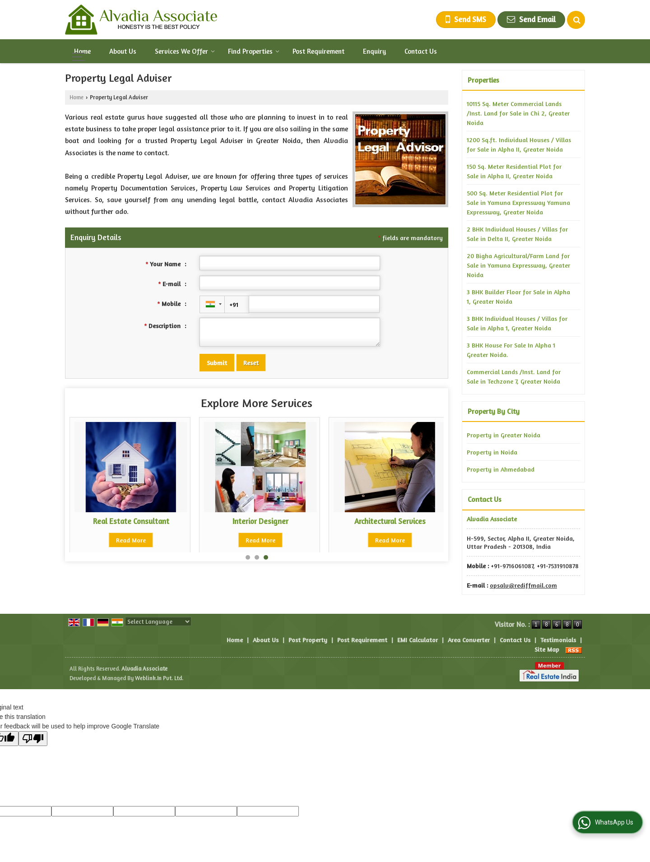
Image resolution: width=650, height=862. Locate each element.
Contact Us (420, 51)
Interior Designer (131, 521)
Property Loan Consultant (390, 521)
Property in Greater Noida (503, 435)
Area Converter (469, 640)
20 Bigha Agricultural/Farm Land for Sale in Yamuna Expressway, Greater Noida (518, 265)
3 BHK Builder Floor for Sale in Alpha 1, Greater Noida (518, 296)
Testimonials (558, 640)
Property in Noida (492, 452)
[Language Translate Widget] (158, 621)
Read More (131, 540)
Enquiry (374, 51)
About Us (122, 51)
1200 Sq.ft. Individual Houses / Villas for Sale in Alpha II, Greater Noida (519, 144)
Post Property (307, 640)
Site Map (546, 649)
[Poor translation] (33, 738)
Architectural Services (260, 521)
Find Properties (253, 51)
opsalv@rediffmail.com (523, 585)
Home (82, 51)
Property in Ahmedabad (500, 469)
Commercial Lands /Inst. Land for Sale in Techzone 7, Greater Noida (514, 376)
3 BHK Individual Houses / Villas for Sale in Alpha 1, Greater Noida (517, 323)
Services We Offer (185, 51)
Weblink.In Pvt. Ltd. (159, 678)
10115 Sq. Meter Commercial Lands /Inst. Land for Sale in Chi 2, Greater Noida (518, 113)
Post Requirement (318, 51)
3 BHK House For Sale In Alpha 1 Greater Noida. (511, 349)
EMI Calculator (417, 640)
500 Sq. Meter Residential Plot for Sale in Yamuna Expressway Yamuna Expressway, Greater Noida (518, 202)
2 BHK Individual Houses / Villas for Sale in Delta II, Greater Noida (517, 233)
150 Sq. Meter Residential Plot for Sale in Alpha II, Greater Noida (514, 171)
